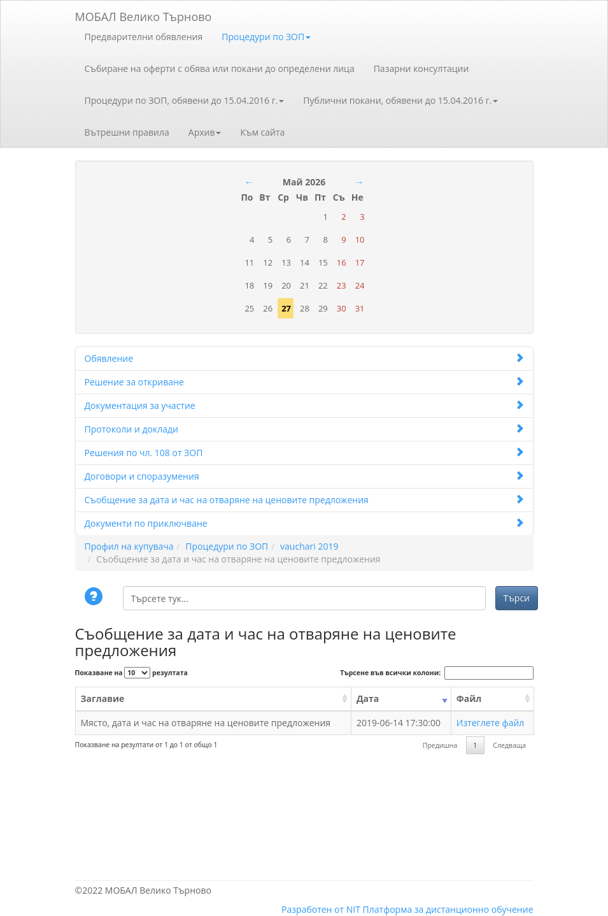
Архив (205, 132)
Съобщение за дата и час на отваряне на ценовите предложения (304, 500)
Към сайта (262, 132)
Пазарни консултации (421, 68)
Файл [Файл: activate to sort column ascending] (469, 698)
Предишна (440, 745)
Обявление (304, 358)
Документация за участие (304, 405)
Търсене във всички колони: (436, 673)
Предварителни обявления (144, 37)
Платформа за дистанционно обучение (448, 909)
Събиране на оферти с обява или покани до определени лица (220, 68)
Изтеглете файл (490, 723)
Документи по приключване (304, 523)
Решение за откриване (304, 382)
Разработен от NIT (320, 909)
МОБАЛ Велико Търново (143, 14)
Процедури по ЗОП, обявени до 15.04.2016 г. (185, 100)
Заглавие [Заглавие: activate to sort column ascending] (103, 698)
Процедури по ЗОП (266, 37)
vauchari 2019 (309, 546)
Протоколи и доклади (304, 429)
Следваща (509, 745)
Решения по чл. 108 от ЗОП (304, 453)
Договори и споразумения (304, 476)
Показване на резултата (131, 672)
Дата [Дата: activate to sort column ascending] (368, 698)
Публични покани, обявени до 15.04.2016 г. (400, 100)
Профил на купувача (129, 546)
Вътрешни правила (127, 132)
